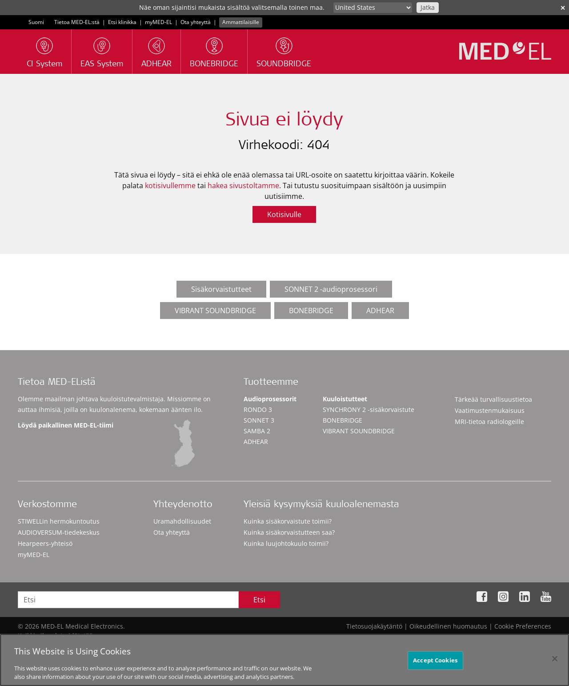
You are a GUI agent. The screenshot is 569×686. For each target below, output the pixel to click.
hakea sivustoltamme (243, 185)
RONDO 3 (258, 409)
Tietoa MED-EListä (57, 382)
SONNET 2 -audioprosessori (330, 289)
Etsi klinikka (122, 22)
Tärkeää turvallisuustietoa (493, 399)
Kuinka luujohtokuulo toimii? (286, 543)
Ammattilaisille (240, 22)
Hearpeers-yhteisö (45, 543)
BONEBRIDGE (311, 310)
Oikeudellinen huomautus (448, 626)
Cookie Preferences (522, 626)
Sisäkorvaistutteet (221, 289)
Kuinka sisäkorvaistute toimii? (288, 521)
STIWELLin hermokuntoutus (59, 521)
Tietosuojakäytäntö (374, 626)
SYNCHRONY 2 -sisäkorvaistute (368, 409)
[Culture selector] (372, 7)
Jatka (428, 7)
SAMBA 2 (257, 431)
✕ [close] (562, 8)
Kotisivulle (284, 214)
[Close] (555, 663)
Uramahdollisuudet (182, 521)
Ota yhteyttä (195, 22)
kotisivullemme (170, 185)
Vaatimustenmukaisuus (490, 410)
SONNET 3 (259, 420)
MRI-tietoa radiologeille (489, 421)
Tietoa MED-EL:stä (77, 22)
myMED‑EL (158, 22)
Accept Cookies (435, 664)
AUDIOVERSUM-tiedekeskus (59, 532)
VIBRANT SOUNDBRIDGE (215, 310)
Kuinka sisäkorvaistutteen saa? (289, 532)
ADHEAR (380, 310)
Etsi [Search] (259, 600)
